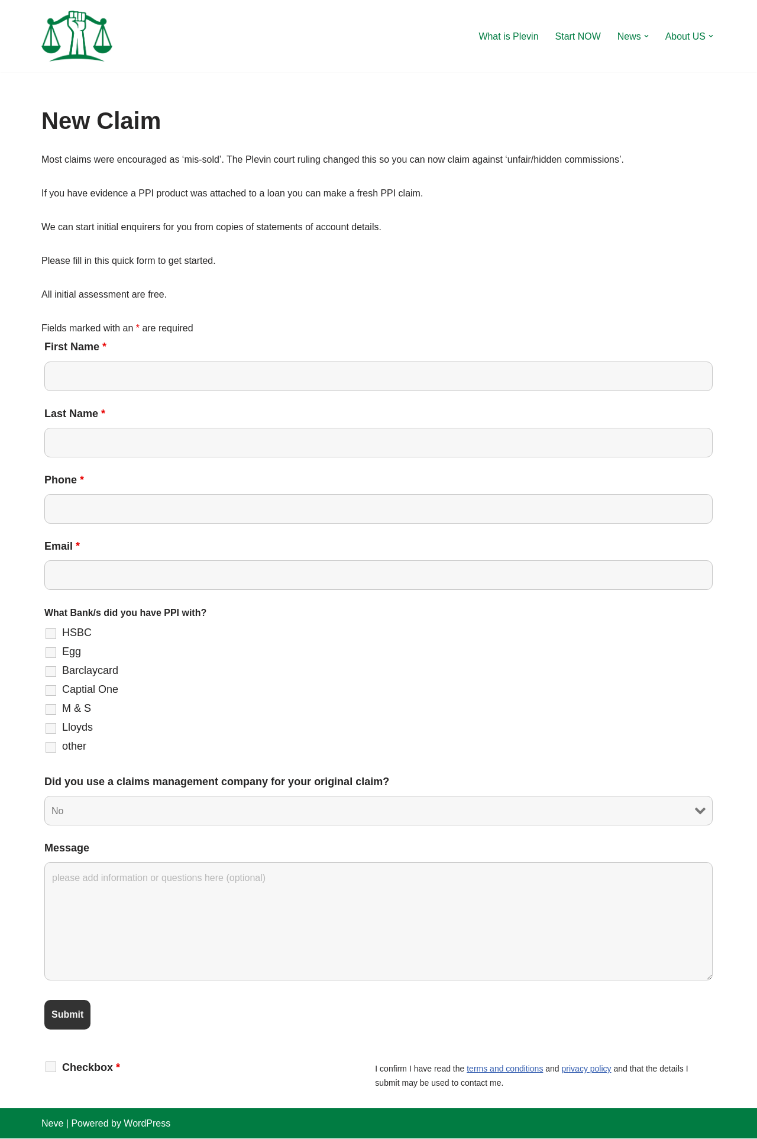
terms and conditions (505, 1070)
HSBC (77, 633)
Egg (71, 652)
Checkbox (91, 1068)
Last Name (74, 414)
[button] (646, 36)
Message (66, 848)
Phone (64, 480)
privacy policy (587, 1070)
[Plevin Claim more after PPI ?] (76, 36)
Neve (52, 1124)
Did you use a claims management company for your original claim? (216, 782)
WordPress (147, 1124)
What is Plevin (508, 36)
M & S (76, 709)
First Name (75, 347)
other (74, 747)
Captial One (90, 690)
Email (62, 547)
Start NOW (577, 36)
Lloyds (77, 728)
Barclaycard (90, 671)
